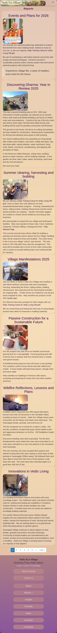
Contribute (28, 627)
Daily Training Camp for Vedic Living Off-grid (22, 305)
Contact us (28, 578)
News (28, 613)
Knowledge (35, 566)
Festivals (28, 606)
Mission (28, 593)
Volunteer (28, 620)
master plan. (12, 298)
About (28, 586)
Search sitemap (28, 571)
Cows (19, 566)
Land (26, 566)
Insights (28, 599)
